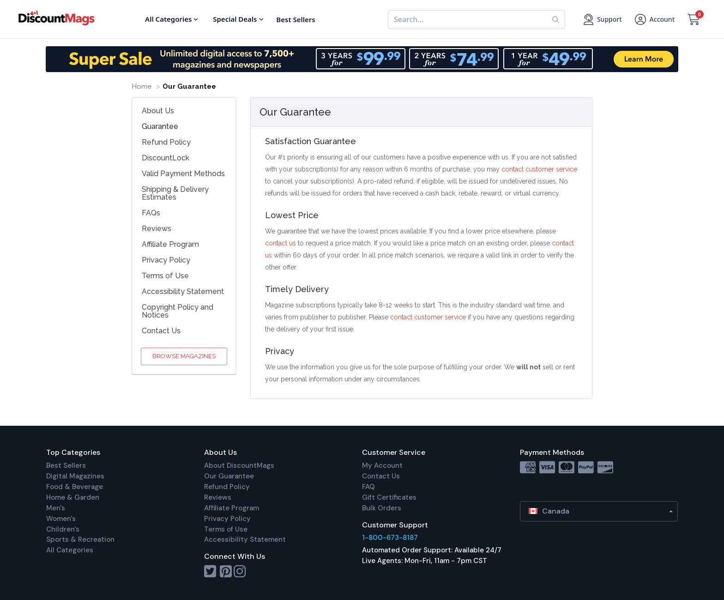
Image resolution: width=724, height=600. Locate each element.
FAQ (368, 486)
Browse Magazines (184, 356)
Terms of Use (165, 275)
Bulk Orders (381, 508)
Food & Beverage (74, 486)
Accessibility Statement (183, 291)
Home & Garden (72, 497)
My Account (382, 465)
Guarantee (160, 126)
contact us (280, 243)
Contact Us (161, 330)
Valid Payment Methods (183, 173)
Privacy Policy (166, 260)
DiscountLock (165, 157)
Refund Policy (166, 142)
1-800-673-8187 (390, 537)
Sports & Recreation (80, 539)
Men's (55, 508)
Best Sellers (66, 465)
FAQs (151, 212)
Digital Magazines (75, 476)
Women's (61, 518)
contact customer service (539, 169)
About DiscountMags (239, 465)
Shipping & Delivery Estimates (175, 193)
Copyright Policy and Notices (177, 311)
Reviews (156, 228)
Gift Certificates (389, 497)
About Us (158, 110)
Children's (62, 529)
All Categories (69, 550)
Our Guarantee (229, 476)
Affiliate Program (170, 244)
